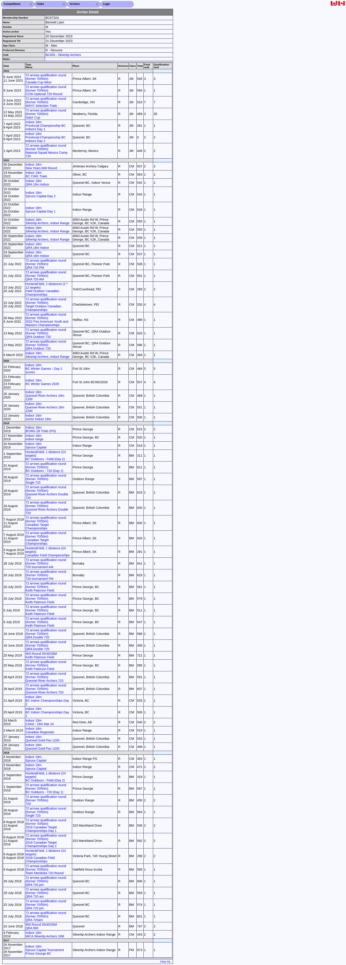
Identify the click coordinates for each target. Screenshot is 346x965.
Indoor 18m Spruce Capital (36, 445)
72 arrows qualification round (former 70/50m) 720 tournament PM (46, 575)
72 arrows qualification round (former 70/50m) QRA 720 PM (46, 264)
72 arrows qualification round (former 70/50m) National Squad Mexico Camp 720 (47, 151)
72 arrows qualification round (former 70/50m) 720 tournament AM (46, 563)
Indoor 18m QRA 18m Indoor (37, 182)
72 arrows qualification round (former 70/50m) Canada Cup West (46, 78)
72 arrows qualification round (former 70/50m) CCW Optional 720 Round (46, 90)
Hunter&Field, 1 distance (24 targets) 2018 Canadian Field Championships (46, 856)
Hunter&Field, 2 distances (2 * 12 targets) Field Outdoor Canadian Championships (47, 289)
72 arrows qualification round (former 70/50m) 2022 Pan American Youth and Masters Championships (47, 320)
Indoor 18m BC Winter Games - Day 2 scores (44, 368)
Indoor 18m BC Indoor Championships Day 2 (47, 700)
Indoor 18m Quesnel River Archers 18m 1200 (45, 395)
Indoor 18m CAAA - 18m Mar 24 (40, 722)
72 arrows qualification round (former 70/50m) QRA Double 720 (46, 633)
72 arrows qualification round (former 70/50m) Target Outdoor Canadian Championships (46, 304)
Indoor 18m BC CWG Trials (36, 174)
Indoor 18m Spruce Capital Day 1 (41, 209)
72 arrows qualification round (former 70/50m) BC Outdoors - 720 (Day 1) (46, 467)
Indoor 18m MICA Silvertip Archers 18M (45, 934)
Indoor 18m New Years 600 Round (41, 166)
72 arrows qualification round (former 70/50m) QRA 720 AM (46, 275)
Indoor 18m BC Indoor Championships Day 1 (47, 712)
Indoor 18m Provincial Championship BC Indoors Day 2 (46, 137)
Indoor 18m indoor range (34, 437)
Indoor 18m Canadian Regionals (40, 730)
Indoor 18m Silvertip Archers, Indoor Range (48, 221)
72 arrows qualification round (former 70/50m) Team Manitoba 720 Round (46, 869)
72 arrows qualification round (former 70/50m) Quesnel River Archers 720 (46, 677)
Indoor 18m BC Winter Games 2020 (42, 382)
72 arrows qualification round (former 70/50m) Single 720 (46, 479)
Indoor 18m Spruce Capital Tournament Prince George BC (45, 950)
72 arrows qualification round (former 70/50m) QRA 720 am (46, 893)
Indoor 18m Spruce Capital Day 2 (41, 194)
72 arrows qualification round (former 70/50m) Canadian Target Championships (46, 523)
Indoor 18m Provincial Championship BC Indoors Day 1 (46, 125)
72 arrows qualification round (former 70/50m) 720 (46, 800)
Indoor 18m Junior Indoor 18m (38, 417)
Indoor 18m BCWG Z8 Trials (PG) (41, 429)
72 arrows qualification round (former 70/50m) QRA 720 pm (46, 881)
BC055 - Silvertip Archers (63, 55)
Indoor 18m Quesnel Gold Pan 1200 (43, 738)
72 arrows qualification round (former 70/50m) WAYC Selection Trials (46, 102)
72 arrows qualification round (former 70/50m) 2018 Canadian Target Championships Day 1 (46, 825)
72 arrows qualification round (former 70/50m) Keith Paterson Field (46, 587)
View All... (166, 961)
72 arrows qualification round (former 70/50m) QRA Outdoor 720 (46, 333)
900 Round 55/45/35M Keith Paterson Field (41, 655)
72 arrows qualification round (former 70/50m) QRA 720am (46, 916)
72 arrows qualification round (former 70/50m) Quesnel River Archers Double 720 (47, 492)
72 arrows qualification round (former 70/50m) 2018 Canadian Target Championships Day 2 (46, 841)
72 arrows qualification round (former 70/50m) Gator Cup (46, 114)
